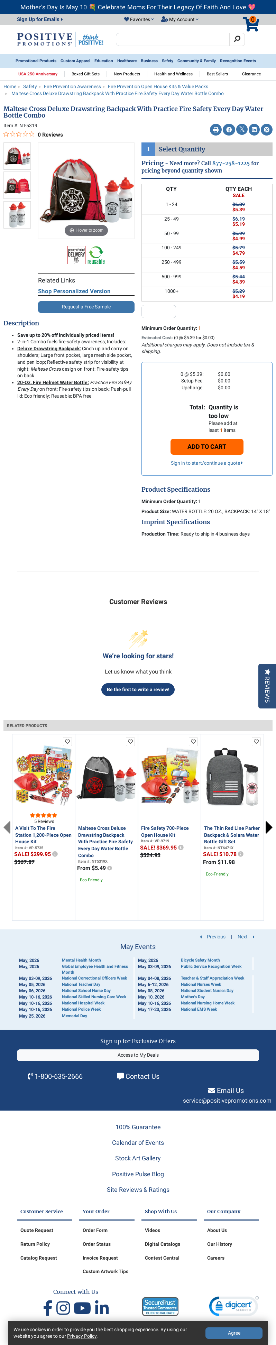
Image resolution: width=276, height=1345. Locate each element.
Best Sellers (217, 74)
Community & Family (196, 60)
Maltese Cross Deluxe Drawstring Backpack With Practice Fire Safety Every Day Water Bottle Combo (105, 841)
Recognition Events (238, 60)
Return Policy (35, 1244)
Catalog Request (38, 1258)
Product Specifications (175, 489)
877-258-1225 (231, 163)
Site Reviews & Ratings (138, 1189)
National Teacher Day (81, 984)
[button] (139, 19)
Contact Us (142, 1076)
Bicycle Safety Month (200, 960)
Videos (152, 1230)
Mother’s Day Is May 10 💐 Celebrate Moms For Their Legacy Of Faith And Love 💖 (138, 7)
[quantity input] (158, 311)
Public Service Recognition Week (211, 966)
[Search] (237, 39)
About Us (217, 1230)
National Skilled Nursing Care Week (94, 996)
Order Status (97, 1244)
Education (103, 60)
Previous (6, 827)
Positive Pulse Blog (138, 1174)
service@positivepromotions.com (227, 1100)
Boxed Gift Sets (86, 74)
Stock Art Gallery (138, 1158)
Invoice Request (100, 1258)
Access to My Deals (138, 1055)
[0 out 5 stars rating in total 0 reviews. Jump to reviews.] (33, 134)
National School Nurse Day (86, 990)
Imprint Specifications (175, 522)
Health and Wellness (173, 74)
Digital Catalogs (162, 1244)
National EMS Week (199, 1009)
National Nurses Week (201, 984)
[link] (234, 1308)
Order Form (95, 1230)
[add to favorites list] (67, 741)
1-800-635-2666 (59, 1076)
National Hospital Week (83, 1003)
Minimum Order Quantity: (171, 328)
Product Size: (156, 511)
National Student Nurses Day (207, 990)
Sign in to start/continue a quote (207, 463)
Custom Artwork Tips (105, 1271)
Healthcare (127, 60)
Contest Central (162, 1258)
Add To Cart (206, 446)
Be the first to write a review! (138, 689)
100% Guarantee (138, 1127)
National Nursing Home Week (207, 1003)
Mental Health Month (81, 960)
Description (21, 323)
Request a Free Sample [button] (86, 306)
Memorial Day (74, 1015)
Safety (167, 60)
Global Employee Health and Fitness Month (95, 969)
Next (269, 827)
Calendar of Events (138, 1142)
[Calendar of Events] (138, 981)
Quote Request (36, 1230)
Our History (219, 1244)
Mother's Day (193, 996)
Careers (215, 1258)
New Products (127, 74)
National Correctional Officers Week (94, 978)
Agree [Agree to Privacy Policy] (234, 1333)
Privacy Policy (81, 1336)
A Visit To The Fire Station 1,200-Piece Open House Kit (43, 834)
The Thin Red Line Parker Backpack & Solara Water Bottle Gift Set (232, 834)
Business (149, 60)
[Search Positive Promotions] (173, 39)
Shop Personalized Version (74, 291)
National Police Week (81, 1009)
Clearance (251, 74)
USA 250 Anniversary (37, 74)
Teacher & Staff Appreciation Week (212, 978)
